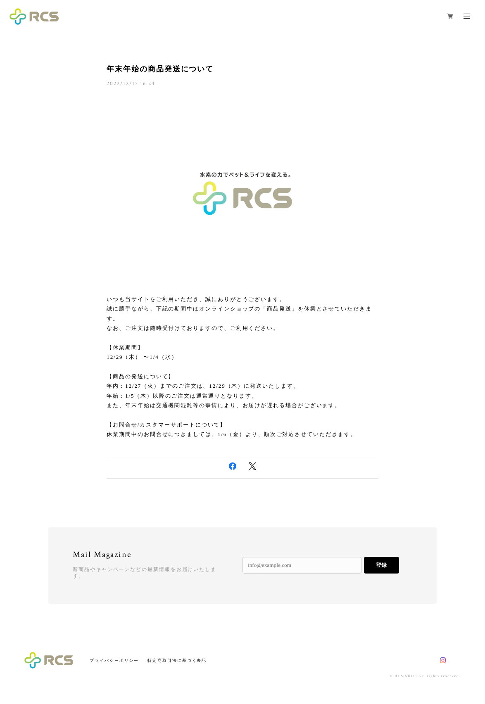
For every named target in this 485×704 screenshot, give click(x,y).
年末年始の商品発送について (160, 69)
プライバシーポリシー (114, 660)
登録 (381, 565)
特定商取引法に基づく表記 (177, 660)
